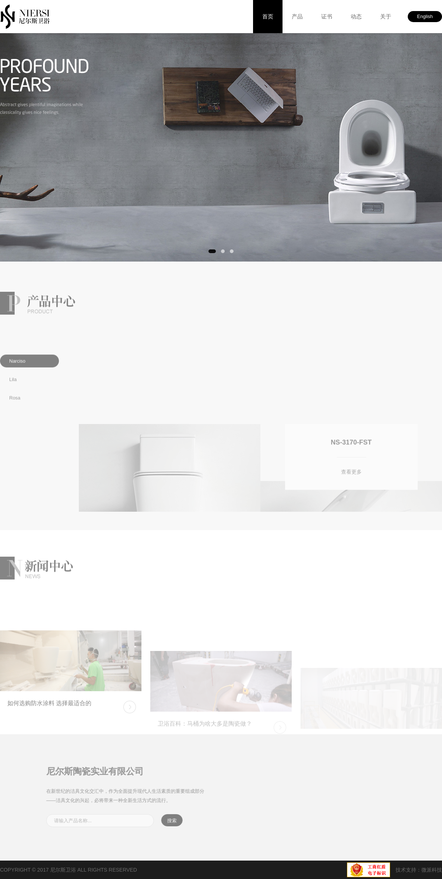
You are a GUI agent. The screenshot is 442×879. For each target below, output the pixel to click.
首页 (268, 16)
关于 (385, 16)
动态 (356, 16)
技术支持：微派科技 (419, 870)
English (425, 16)
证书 (326, 16)
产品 (297, 16)
